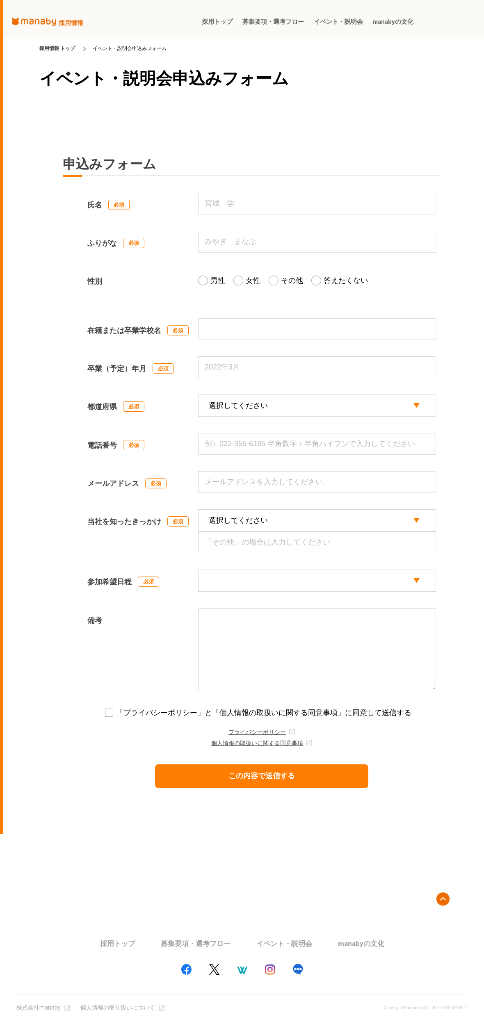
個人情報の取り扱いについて (117, 1007)
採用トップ (117, 943)
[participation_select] (317, 581)
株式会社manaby (38, 1007)
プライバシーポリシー (257, 732)
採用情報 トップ (57, 48)
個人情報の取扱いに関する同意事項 (257, 743)
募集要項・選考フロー (196, 943)
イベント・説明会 (284, 943)
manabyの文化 (361, 943)
